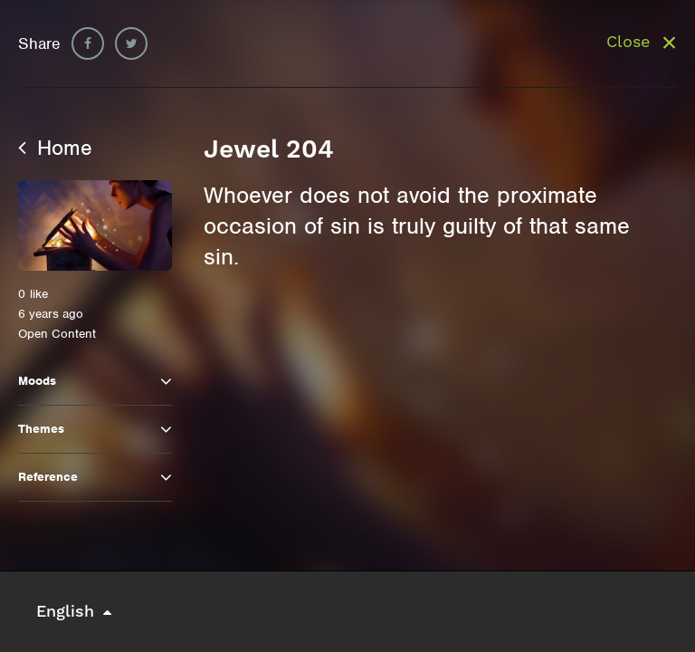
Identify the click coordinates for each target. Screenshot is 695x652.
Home (55, 147)
